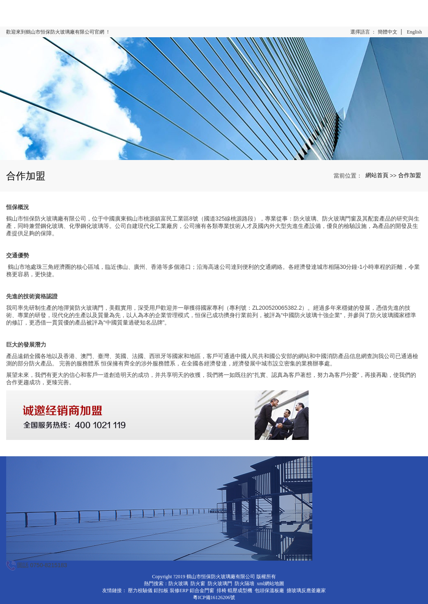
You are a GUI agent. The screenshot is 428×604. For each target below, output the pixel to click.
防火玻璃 (178, 583)
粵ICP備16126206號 (214, 597)
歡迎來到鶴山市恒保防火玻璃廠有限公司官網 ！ (58, 32)
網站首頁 (376, 175)
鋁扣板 (161, 590)
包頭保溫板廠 (269, 590)
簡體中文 (387, 32)
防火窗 (197, 583)
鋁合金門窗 (202, 590)
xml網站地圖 (270, 583)
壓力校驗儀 (140, 590)
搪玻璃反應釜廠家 (306, 590)
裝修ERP (179, 590)
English (414, 32)
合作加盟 (409, 175)
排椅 (221, 590)
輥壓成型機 (240, 590)
